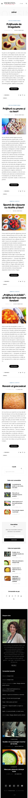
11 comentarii (19, 389)
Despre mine (10, 676)
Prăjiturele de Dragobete (13, 25)
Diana (3, 698)
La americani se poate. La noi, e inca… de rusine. (18, 486)
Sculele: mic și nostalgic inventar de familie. (18, 554)
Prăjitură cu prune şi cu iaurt (14, 110)
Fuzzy (3, 702)
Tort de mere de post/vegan (13, 698)
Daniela (4, 694)
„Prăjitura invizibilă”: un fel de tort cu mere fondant (14, 298)
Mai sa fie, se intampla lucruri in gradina (17, 494)
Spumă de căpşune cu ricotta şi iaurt (14, 206)
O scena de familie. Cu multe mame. (15, 711)
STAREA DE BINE (14, 739)
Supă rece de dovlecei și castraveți (15, 694)
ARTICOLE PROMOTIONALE (14, 20)
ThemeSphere (11, 790)
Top (14, 795)
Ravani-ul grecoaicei (14, 386)
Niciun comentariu (19, 30)
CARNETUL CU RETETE (14, 201)
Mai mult (14, 665)
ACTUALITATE (14, 766)
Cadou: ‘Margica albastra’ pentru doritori (15, 715)
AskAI (3, 711)
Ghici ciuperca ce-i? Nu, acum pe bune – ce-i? (17, 503)
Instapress (4, 705)
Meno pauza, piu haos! (11, 702)
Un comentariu (18, 774)
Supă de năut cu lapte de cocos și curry (16, 569)
